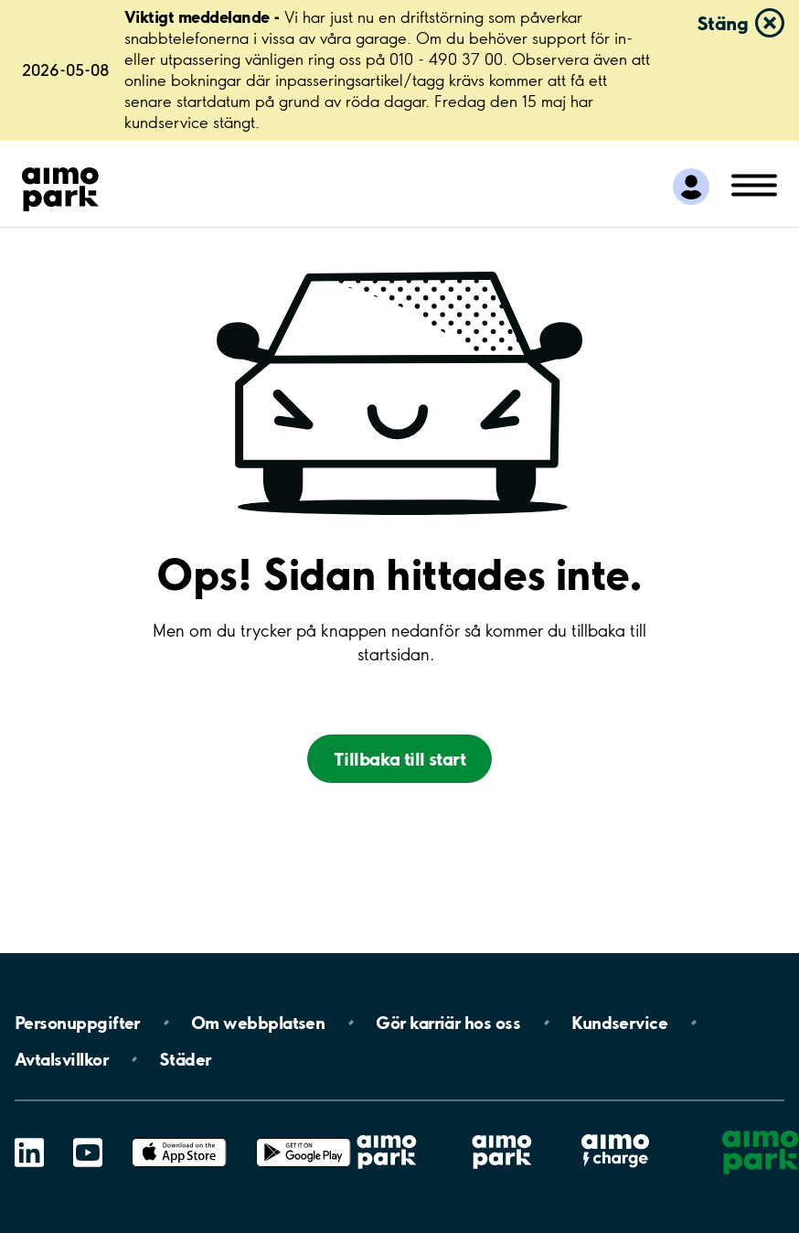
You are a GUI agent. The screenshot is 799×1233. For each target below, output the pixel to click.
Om (258, 1023)
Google (303, 1138)
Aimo (615, 1133)
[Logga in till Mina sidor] (691, 186)
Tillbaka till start (399, 758)
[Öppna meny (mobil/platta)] (754, 184)
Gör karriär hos (448, 1023)
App (179, 1138)
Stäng (722, 23)
